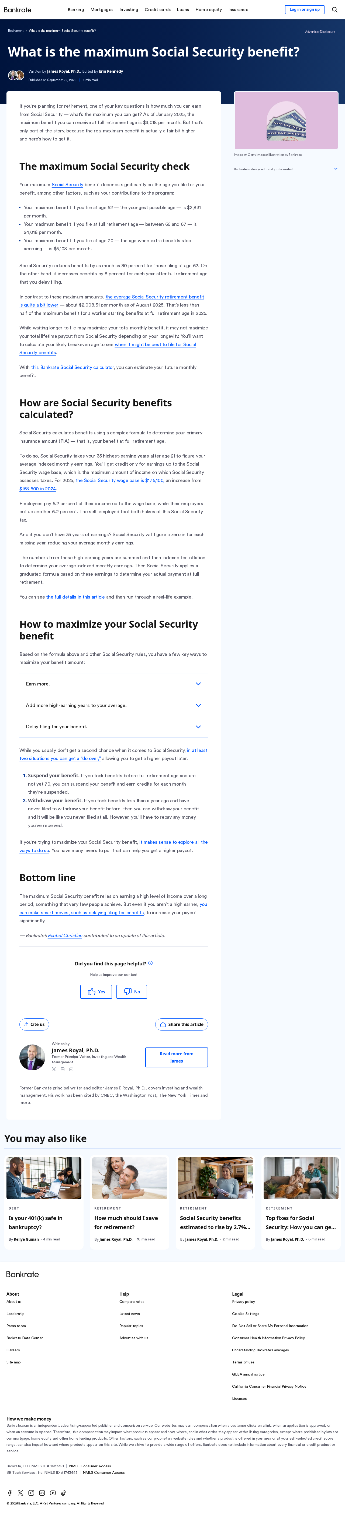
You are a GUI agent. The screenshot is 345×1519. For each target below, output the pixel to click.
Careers (13, 1350)
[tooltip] (150, 963)
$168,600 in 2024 (37, 488)
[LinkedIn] (42, 1493)
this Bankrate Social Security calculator (72, 367)
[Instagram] (31, 1493)
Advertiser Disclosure (320, 31)
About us (14, 1302)
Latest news (129, 1314)
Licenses (239, 1399)
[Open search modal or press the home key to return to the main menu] (335, 10)
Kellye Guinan (26, 1239)
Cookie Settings (245, 1314)
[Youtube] (53, 1493)
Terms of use (243, 1362)
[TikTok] (63, 1493)
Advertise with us (133, 1338)
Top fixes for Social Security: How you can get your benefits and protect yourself (299, 1231)
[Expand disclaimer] (336, 169)
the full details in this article (75, 597)
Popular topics (131, 1326)
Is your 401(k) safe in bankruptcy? (36, 1222)
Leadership (15, 1314)
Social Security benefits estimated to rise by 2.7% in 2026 (213, 1227)
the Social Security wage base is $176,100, (120, 480)
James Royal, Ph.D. (63, 71)
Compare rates (131, 1302)
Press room (16, 1326)
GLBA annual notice (248, 1374)
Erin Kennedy (111, 71)
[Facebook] (9, 1493)
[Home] (17, 9)
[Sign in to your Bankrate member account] (305, 9)
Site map (13, 1362)
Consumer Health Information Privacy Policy (268, 1338)
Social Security (67, 184)
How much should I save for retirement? (126, 1222)
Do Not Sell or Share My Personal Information (270, 1326)
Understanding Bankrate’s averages (260, 1350)
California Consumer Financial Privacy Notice (269, 1386)
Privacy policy (243, 1302)
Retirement (16, 30)
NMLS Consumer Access (90, 1466)
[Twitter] (20, 1493)
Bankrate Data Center (24, 1338)
